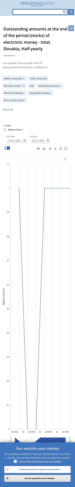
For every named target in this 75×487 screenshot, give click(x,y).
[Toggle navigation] (71, 12)
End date (33, 136)
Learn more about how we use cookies (40, 461)
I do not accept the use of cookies (39, 478)
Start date (10, 136)
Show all (8, 109)
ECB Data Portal (37, 6)
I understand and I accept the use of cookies (39, 469)
